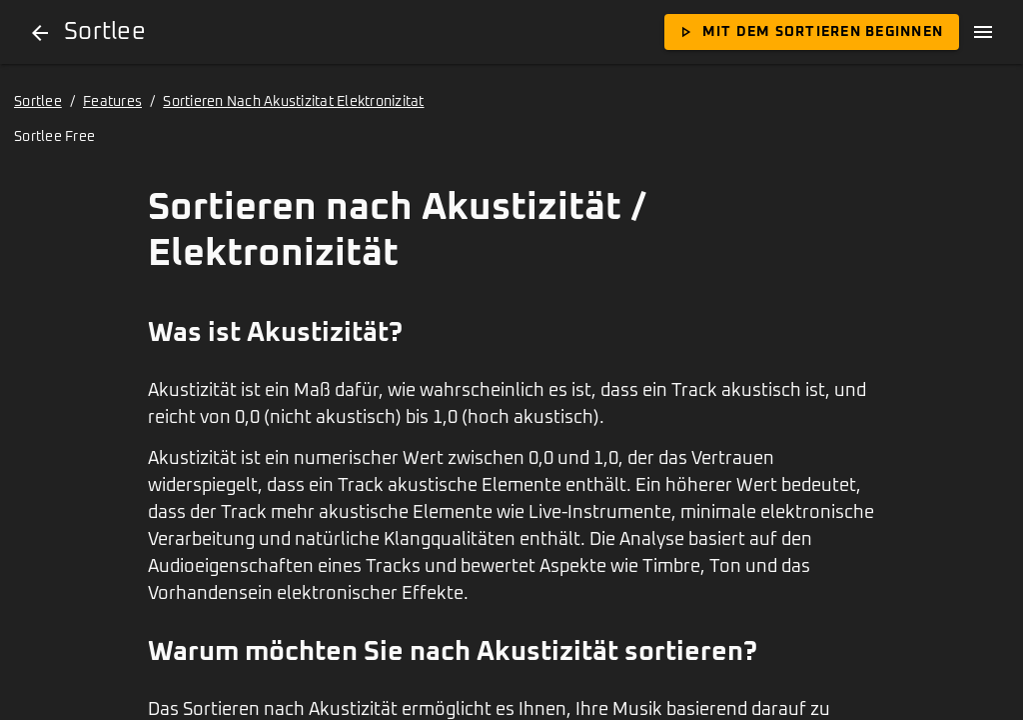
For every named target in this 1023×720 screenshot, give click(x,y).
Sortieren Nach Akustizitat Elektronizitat (293, 102)
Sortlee (38, 102)
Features (112, 102)
